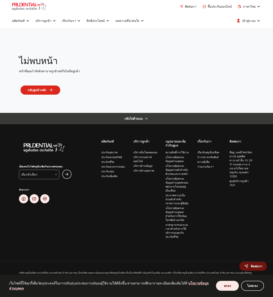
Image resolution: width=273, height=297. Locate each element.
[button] (21, 20)
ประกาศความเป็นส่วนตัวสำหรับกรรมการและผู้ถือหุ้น (177, 199)
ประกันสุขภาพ (109, 152)
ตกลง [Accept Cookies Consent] (227, 286)
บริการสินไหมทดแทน (145, 152)
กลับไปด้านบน (133, 118)
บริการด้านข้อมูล (143, 166)
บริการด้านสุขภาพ (143, 170)
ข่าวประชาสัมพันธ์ (207, 157)
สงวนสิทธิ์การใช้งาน (177, 152)
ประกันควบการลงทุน (113, 166)
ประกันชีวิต (107, 162)
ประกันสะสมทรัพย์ (111, 157)
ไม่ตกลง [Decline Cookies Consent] (252, 286)
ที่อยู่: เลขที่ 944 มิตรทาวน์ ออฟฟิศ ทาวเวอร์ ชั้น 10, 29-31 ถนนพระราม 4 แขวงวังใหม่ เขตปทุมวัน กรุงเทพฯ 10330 (241, 164)
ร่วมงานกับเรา (205, 166)
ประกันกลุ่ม (107, 171)
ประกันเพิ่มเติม (109, 176)
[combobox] (249, 6)
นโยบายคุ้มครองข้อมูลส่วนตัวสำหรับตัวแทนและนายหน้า (176, 170)
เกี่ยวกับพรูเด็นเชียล (208, 152)
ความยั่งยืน (203, 162)
